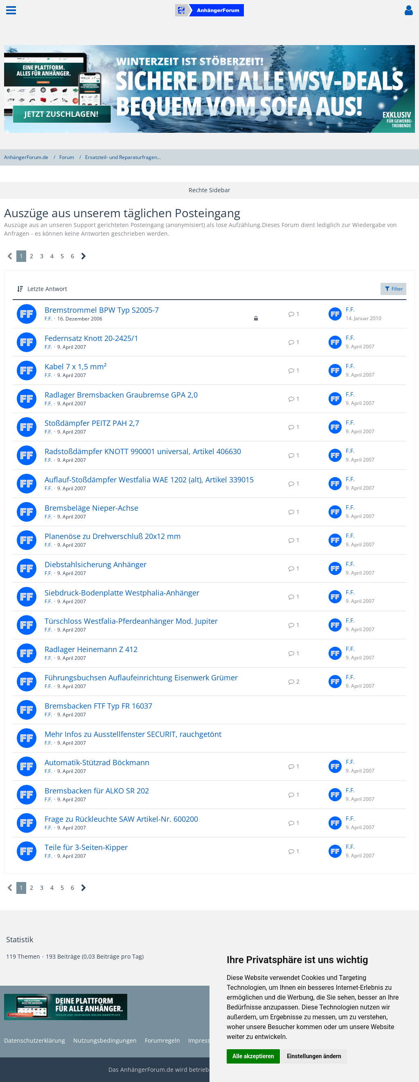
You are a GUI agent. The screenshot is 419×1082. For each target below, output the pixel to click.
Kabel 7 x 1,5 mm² (75, 366)
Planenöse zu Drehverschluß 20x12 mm (113, 536)
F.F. (48, 318)
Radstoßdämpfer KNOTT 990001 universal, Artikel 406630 (143, 451)
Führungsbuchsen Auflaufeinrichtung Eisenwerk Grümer (141, 677)
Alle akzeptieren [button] (253, 1056)
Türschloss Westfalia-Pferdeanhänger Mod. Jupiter (131, 621)
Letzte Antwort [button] (47, 289)
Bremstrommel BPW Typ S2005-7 (102, 310)
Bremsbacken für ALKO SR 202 (97, 791)
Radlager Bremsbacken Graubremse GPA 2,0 (121, 395)
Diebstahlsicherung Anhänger (95, 564)
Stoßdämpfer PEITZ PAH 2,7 (92, 423)
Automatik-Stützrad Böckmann (97, 762)
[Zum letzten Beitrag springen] (335, 314)
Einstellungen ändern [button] (314, 1056)
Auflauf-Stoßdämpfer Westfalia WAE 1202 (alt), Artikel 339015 (149, 479)
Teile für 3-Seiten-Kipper (86, 847)
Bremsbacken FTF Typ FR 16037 (98, 706)
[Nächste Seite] (84, 256)
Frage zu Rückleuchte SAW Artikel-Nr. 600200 (121, 819)
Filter (393, 288)
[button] (11, 10)
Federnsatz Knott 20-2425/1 (91, 338)
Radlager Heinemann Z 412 (91, 649)
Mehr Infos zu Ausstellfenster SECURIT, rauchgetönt (133, 734)
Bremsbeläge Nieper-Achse (91, 508)
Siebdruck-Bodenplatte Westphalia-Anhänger (122, 593)
